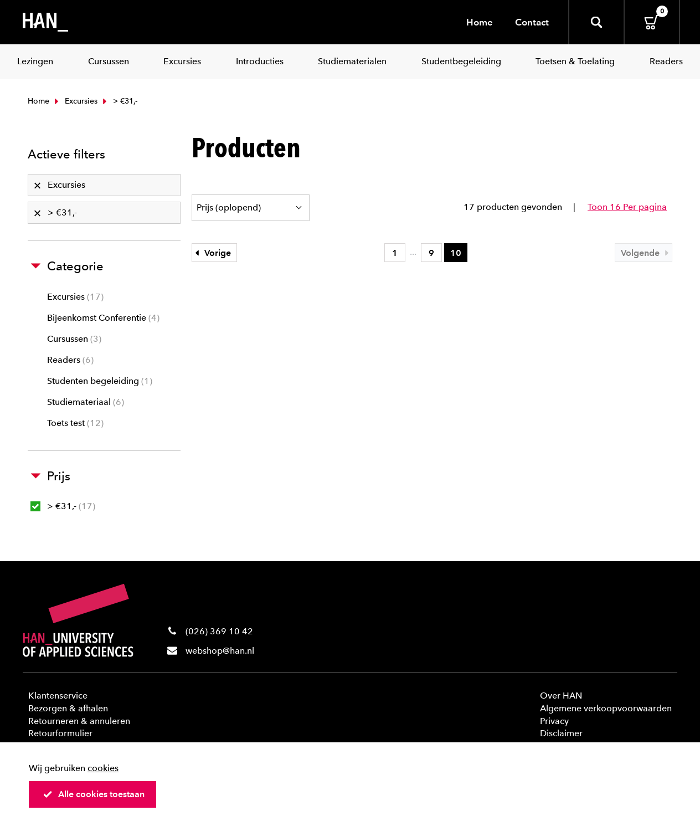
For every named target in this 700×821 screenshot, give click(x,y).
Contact (532, 22)
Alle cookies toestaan (94, 794)
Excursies (74, 101)
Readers (70, 360)
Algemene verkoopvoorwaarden (606, 708)
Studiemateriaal (85, 402)
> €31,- (62, 506)
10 (455, 253)
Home (479, 22)
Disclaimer (561, 733)
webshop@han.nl (220, 650)
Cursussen (74, 338)
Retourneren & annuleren (79, 721)
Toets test (75, 423)
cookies (103, 768)
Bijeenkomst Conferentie (103, 317)
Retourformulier (60, 733)
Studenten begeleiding (99, 381)
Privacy (554, 721)
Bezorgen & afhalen (68, 708)
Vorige (211, 253)
